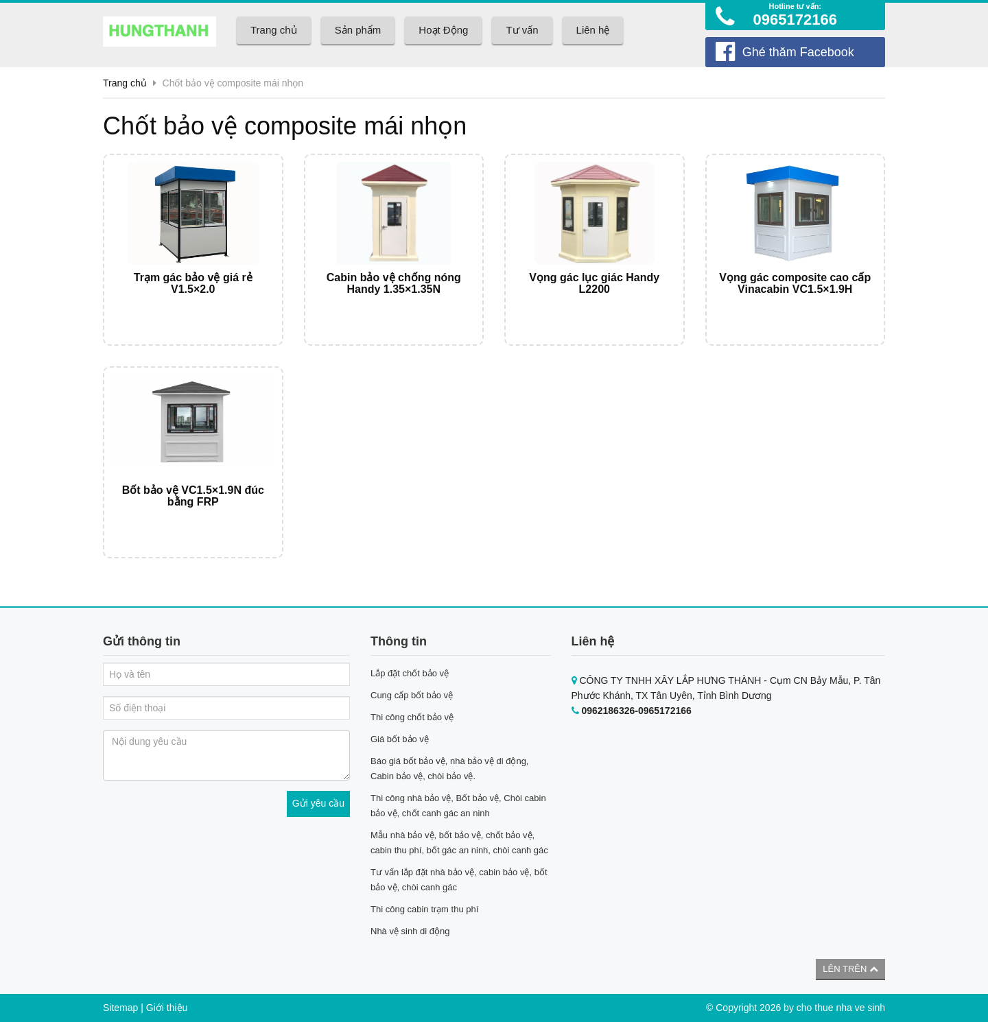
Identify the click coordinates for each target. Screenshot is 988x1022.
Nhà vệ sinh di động (409, 931)
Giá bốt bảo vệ (399, 739)
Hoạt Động (443, 30)
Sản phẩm (358, 30)
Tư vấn (522, 30)
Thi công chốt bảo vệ (412, 717)
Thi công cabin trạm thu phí (424, 909)
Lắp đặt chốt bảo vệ (409, 673)
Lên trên (850, 969)
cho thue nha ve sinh (841, 1007)
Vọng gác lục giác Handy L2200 (594, 284)
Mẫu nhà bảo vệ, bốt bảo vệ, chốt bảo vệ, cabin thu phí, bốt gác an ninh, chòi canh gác (459, 842)
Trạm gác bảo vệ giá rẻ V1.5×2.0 (193, 284)
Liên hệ (593, 30)
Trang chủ (273, 30)
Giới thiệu (167, 1007)
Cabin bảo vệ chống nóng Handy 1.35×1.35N (394, 284)
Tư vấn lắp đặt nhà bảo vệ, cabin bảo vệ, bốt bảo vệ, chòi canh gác (459, 879)
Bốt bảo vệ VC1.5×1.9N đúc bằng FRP (193, 496)
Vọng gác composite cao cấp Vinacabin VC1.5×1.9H (795, 284)
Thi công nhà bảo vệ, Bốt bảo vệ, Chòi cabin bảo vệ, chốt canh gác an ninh (458, 805)
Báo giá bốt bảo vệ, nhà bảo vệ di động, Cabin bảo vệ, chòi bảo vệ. (449, 768)
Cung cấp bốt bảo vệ (411, 695)
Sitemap (120, 1007)
